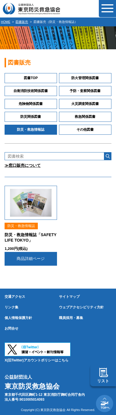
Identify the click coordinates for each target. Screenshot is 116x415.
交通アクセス (15, 297)
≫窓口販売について (23, 165)
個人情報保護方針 (18, 318)
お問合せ (11, 328)
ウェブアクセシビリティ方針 (81, 307)
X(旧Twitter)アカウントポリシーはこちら (36, 360)
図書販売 (21, 22)
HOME (5, 22)
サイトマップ (69, 297)
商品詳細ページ (31, 258)
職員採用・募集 (71, 318)
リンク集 (11, 307)
